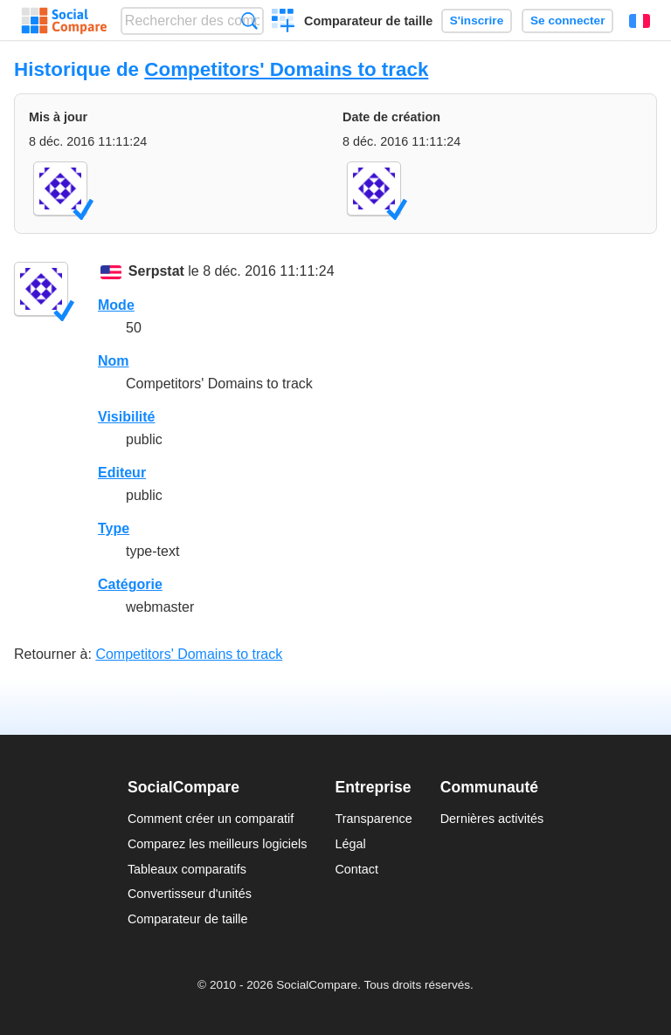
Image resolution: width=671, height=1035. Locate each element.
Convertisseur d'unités (190, 894)
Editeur (122, 472)
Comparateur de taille (368, 21)
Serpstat (156, 271)
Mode (116, 305)
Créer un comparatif (283, 22)
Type (113, 528)
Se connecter (567, 20)
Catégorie (130, 584)
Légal (350, 844)
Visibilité (127, 416)
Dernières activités (491, 819)
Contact (356, 869)
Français (639, 21)
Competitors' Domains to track (286, 69)
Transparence (373, 819)
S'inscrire (476, 20)
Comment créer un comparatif (211, 819)
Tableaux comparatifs (187, 869)
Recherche (249, 20)
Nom (113, 360)
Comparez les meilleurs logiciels (218, 844)
